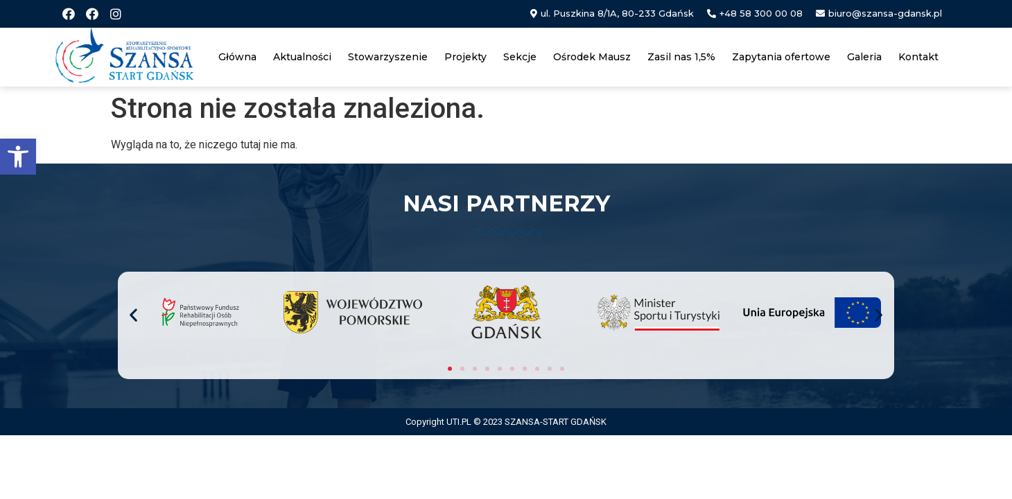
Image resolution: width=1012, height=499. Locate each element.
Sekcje (519, 57)
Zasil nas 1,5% (681, 57)
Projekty (465, 57)
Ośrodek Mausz (592, 57)
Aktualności (302, 57)
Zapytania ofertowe (781, 57)
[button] (18, 157)
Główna (237, 57)
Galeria (864, 57)
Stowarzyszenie (388, 57)
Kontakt (918, 57)
